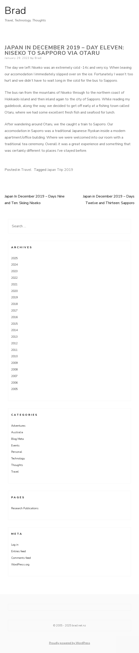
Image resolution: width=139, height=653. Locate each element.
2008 (14, 369)
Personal (16, 452)
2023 (14, 271)
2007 (14, 376)
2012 (14, 343)
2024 (14, 264)
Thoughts (17, 465)
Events (15, 445)
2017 (14, 310)
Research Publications (25, 508)
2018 (14, 304)
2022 (14, 278)
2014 (14, 330)
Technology (18, 458)
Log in (14, 545)
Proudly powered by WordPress (69, 643)
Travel (26, 169)
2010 (14, 356)
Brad (15, 11)
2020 (14, 291)
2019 (14, 297)
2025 (14, 258)
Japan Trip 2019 (60, 169)
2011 (14, 350)
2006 (14, 383)
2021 (14, 284)
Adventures (18, 426)
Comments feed (21, 558)
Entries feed (18, 551)
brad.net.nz (79, 625)
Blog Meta (17, 439)
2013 (14, 337)
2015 (14, 324)
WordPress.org (20, 564)
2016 (14, 317)
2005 (14, 389)
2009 (14, 363)
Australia (17, 432)
